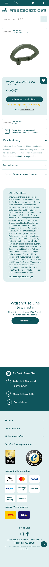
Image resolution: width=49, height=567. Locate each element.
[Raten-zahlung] (10, 498)
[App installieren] (17, 402)
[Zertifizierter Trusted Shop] (14, 458)
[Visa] (34, 479)
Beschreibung (11, 140)
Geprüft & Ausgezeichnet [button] (19, 444)
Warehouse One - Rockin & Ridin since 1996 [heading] (24, 541)
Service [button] (24, 420)
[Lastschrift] (34, 489)
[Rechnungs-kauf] (22, 489)
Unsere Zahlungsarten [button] (17, 471)
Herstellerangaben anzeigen (20, 276)
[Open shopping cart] (33, 2)
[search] (21, 19)
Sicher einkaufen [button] (24, 436)
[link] (21, 536)
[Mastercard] (22, 479)
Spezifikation (11, 165)
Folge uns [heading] (24, 527)
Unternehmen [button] (24, 428)
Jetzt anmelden (25, 321)
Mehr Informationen (27, 110)
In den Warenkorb (24, 99)
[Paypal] (10, 489)
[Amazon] (10, 479)
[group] (24, 373)
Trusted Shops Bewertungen (20, 174)
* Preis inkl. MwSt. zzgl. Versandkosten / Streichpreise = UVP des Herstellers (24, 548)
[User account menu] (43, 2)
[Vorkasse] (22, 498)
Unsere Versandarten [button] (16, 507)
